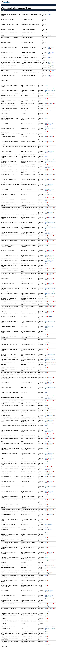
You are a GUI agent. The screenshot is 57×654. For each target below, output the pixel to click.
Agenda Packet (51, 90)
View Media (50, 105)
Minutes (46, 124)
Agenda (49, 14)
